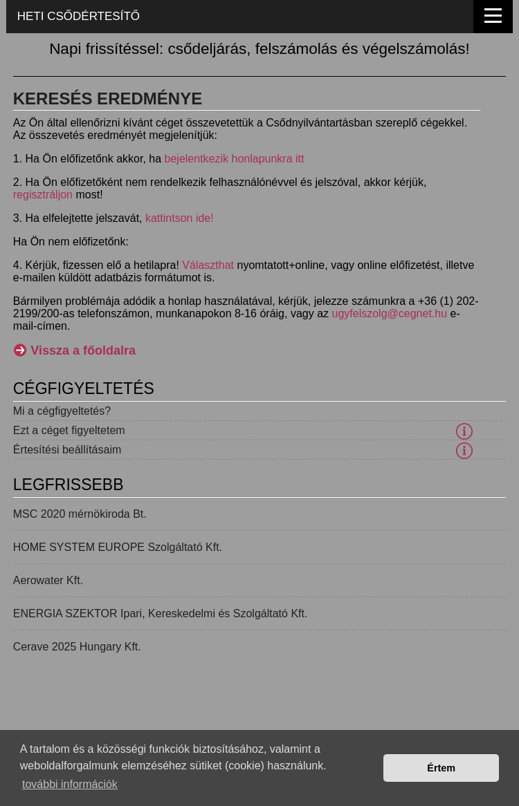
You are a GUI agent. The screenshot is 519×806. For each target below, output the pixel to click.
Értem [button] (441, 768)
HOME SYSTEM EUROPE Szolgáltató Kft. (117, 547)
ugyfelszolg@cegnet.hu (390, 313)
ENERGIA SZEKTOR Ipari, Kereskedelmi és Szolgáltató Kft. (160, 613)
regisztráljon (43, 194)
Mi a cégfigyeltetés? (62, 411)
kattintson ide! (179, 218)
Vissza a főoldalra (83, 350)
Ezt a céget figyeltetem (69, 430)
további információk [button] (70, 784)
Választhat (208, 265)
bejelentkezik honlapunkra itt (234, 159)
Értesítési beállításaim (67, 450)
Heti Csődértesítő (78, 16)
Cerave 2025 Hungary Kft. (77, 647)
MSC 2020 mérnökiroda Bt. (80, 514)
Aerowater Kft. (48, 580)
